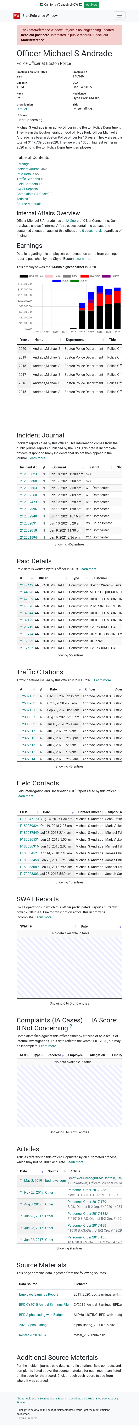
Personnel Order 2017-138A (88, 1214)
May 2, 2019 (33, 1181)
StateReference (32, 40)
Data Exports (59, 1398)
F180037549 (29, 833)
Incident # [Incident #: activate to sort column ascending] (27, 467)
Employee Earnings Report (38, 1294)
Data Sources (41, 1398)
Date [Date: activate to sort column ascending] (53, 689)
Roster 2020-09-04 (32, 1335)
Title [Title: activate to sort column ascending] (112, 340)
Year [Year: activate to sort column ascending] (23, 340)
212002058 (28, 530)
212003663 (28, 488)
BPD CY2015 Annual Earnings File (44, 1305)
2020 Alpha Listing (32, 1325)
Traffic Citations (30, 179)
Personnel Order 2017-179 (87, 1202)
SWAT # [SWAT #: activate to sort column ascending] (26, 926)
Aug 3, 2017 (32, 1204)
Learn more (84, 259)
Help (28, 1398)
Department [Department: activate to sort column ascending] (75, 340)
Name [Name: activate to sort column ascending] (38, 340)
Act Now (92, 4)
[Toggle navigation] (120, 15)
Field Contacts (29, 184)
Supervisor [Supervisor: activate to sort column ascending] (116, 812)
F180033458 (29, 860)
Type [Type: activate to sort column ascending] (75, 578)
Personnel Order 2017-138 (87, 1225)
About (20, 1398)
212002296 (28, 509)
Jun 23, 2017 (33, 1216)
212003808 (28, 481)
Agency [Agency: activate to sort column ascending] (120, 689)
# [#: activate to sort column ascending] (21, 578)
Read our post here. (35, 35)
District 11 (24, 109)
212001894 (28, 537)
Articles (23, 199)
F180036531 (29, 839)
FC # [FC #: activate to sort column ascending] (23, 812)
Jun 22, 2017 (33, 1240)
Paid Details (28, 174)
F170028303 (29, 874)
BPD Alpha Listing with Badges (41, 1315)
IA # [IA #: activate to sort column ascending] (23, 1055)
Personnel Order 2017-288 (87, 1190)
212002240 (28, 516)
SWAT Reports (28, 189)
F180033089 (29, 867)
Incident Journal (32, 169)
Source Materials (29, 204)
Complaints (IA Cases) (34, 194)
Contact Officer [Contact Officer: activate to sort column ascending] (89, 812)
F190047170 (29, 819)
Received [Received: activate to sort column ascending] (54, 1055)
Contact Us (110, 1398)
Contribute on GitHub (81, 1398)
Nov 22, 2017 (33, 1192)
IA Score (72, 221)
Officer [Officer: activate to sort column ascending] (43, 578)
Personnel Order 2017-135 (87, 1237)
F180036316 (29, 846)
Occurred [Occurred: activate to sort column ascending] (59, 467)
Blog (98, 1398)
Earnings (23, 164)
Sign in (21, 1402)
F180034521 (29, 853)
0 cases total (91, 231)
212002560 (28, 495)
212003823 (28, 474)
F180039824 (29, 826)
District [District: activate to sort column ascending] (94, 467)
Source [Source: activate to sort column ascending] (53, 1171)
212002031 (28, 523)
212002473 (28, 502)
